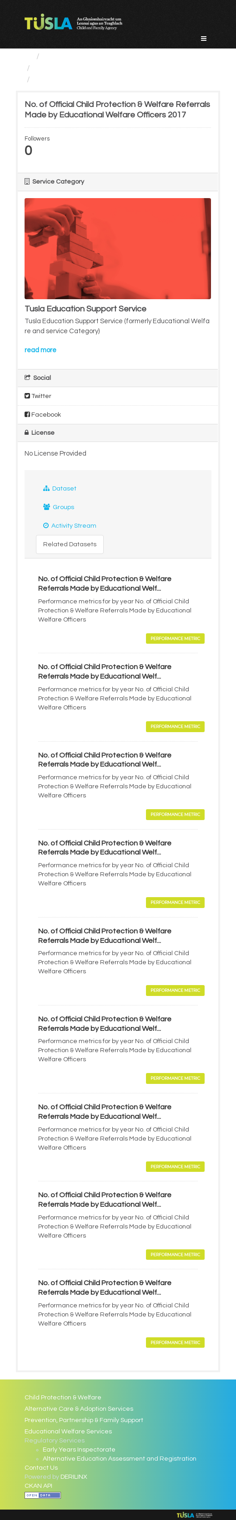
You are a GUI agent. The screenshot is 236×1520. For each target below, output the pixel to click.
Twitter (38, 396)
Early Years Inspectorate (79, 1450)
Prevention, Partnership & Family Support (84, 1420)
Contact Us (41, 1468)
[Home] (28, 56)
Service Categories (79, 56)
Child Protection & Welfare (63, 1397)
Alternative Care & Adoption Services (79, 1409)
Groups (58, 507)
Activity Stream (69, 525)
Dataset (59, 488)
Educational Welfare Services (89, 68)
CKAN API (38, 1486)
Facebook (43, 414)
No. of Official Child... (70, 79)
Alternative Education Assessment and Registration (119, 1459)
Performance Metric (175, 638)
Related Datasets (69, 544)
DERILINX (73, 1477)
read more (40, 350)
